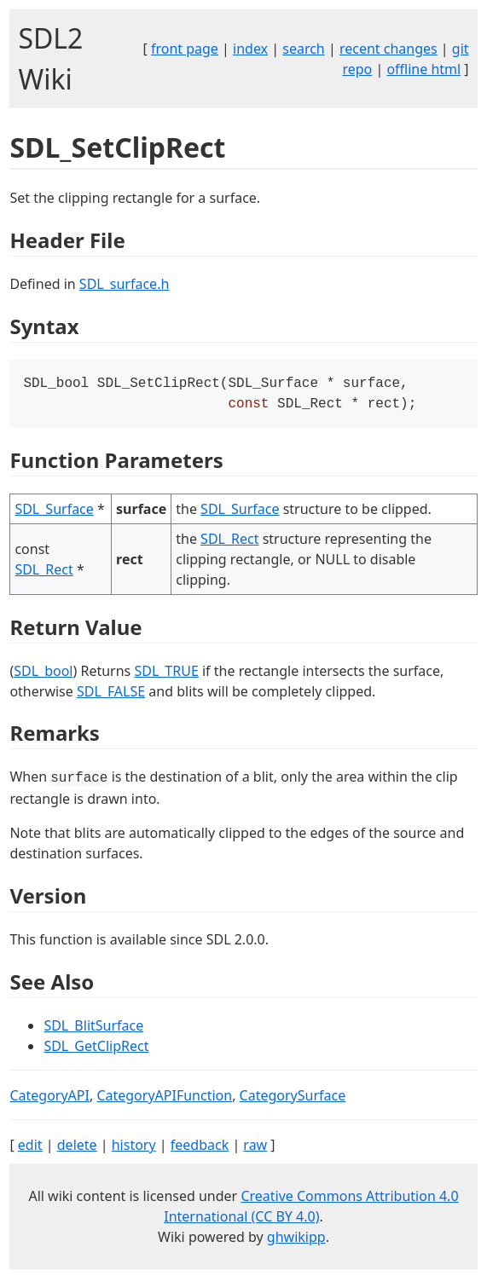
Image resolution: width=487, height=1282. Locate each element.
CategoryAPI (49, 1098)
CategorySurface (293, 1098)
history (134, 1148)
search (303, 48)
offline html (423, 69)
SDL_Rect (43, 572)
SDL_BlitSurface (93, 1028)
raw (255, 1148)
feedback (200, 1148)
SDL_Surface (53, 512)
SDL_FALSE (111, 694)
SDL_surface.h (124, 283)
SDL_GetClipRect (95, 1049)
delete (77, 1148)
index (250, 48)
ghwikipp (296, 1240)
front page (184, 48)
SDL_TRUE (166, 674)
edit (30, 1148)
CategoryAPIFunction (164, 1098)
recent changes (388, 48)
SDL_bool (43, 674)
